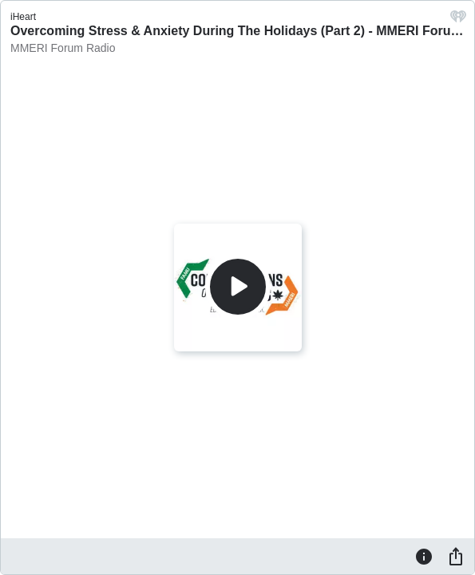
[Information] (424, 556)
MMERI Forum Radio (62, 48)
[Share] (456, 556)
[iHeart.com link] (458, 20)
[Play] (238, 286)
